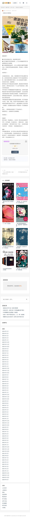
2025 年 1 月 (5, 366)
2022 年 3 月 (5, 440)
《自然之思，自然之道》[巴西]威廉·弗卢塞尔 (13, 310)
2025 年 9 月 (5, 348)
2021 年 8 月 (5, 455)
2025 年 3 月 (5, 361)
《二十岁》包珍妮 (6, 223)
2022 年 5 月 (5, 436)
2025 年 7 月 (5, 353)
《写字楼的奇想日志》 (23, 172)
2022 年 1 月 (5, 444)
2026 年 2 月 (5, 337)
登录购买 (15, 152)
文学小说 (12, 7)
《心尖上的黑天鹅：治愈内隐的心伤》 (8, 172)
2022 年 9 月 (5, 427)
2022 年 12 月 (5, 420)
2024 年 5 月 (5, 383)
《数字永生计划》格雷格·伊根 (8, 202)
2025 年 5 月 (5, 357)
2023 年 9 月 (5, 401)
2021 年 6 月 (5, 460)
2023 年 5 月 (5, 409)
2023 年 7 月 (5, 405)
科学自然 (4, 505)
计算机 (4, 507)
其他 (3, 492)
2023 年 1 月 (5, 418)
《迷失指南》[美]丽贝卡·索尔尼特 (21, 247)
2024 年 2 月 (5, 390)
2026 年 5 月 (5, 331)
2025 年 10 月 (5, 346)
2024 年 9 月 (5, 375)
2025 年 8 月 (5, 351)
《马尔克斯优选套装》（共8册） (7, 269)
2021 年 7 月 (5, 457)
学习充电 (4, 498)
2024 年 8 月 (5, 377)
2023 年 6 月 (5, 407)
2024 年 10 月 (5, 372)
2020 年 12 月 (5, 473)
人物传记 (4, 490)
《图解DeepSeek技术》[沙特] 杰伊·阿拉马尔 (13, 316)
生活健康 (4, 503)
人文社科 (4, 488)
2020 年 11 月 (5, 475)
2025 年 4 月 (5, 359)
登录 (20, 285)
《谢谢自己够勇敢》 (12, 159)
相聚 (4, 10)
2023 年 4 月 (5, 412)
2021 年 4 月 (5, 464)
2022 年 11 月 (5, 423)
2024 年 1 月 (5, 392)
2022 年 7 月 (5, 431)
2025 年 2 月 (5, 364)
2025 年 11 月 (5, 344)
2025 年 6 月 (5, 355)
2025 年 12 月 (5, 342)
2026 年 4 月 (5, 333)
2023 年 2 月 (5, 416)
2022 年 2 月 (5, 442)
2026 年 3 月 (5, 335)
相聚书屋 (7, 7)
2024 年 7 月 (5, 379)
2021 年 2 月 (5, 468)
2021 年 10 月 (5, 451)
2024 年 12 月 (5, 368)
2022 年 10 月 (5, 425)
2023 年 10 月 (5, 399)
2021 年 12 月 (5, 446)
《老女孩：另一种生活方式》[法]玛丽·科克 (21, 202)
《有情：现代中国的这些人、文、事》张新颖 (13, 314)
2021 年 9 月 (5, 453)
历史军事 (4, 494)
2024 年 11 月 (5, 370)
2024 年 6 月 (5, 381)
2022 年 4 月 (5, 438)
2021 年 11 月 (5, 449)
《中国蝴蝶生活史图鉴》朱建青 (10, 312)
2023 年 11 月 (5, 396)
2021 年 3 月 (5, 466)
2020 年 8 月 (5, 479)
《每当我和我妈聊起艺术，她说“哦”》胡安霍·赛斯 (21, 225)
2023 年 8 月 (5, 403)
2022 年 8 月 (5, 429)
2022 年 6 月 (5, 433)
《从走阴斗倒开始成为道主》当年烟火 (7, 247)
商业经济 (4, 496)
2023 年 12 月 (5, 394)
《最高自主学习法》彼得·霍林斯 (10, 308)
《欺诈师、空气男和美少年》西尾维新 (21, 269)
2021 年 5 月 (5, 462)
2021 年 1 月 (5, 470)
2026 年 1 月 (5, 340)
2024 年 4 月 (5, 385)
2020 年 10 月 (5, 477)
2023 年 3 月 (5, 414)
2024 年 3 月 (5, 388)
